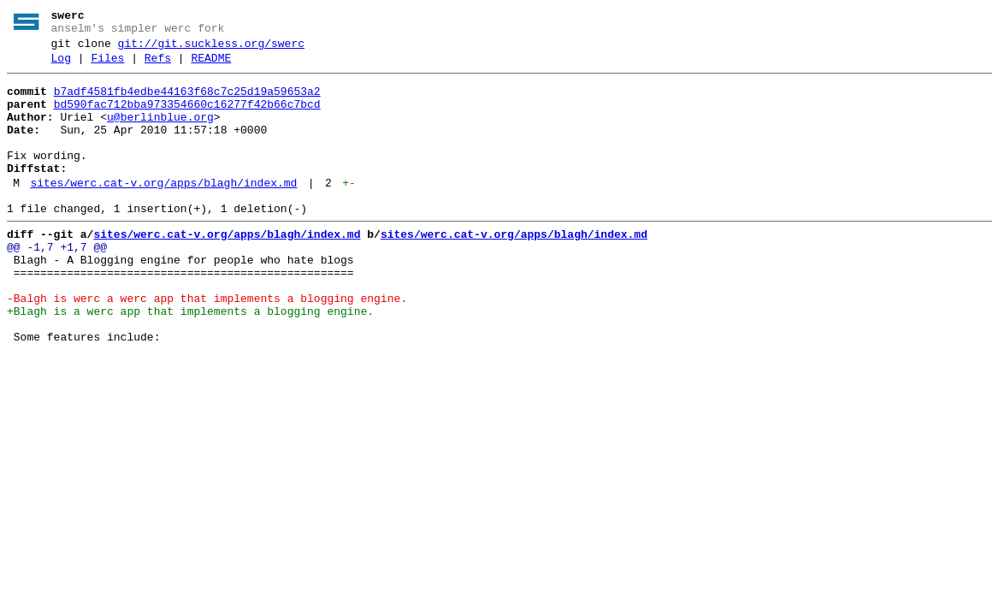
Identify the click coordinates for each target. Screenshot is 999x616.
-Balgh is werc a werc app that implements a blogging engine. (207, 344)
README (211, 66)
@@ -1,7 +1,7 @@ (57, 283)
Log (61, 66)
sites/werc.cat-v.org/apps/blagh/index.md (163, 211)
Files (107, 66)
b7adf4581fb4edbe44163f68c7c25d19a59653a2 (187, 102)
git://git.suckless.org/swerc (211, 48)
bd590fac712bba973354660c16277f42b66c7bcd (187, 117)
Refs (158, 66)
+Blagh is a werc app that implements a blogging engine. (190, 360)
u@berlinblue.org (160, 132)
